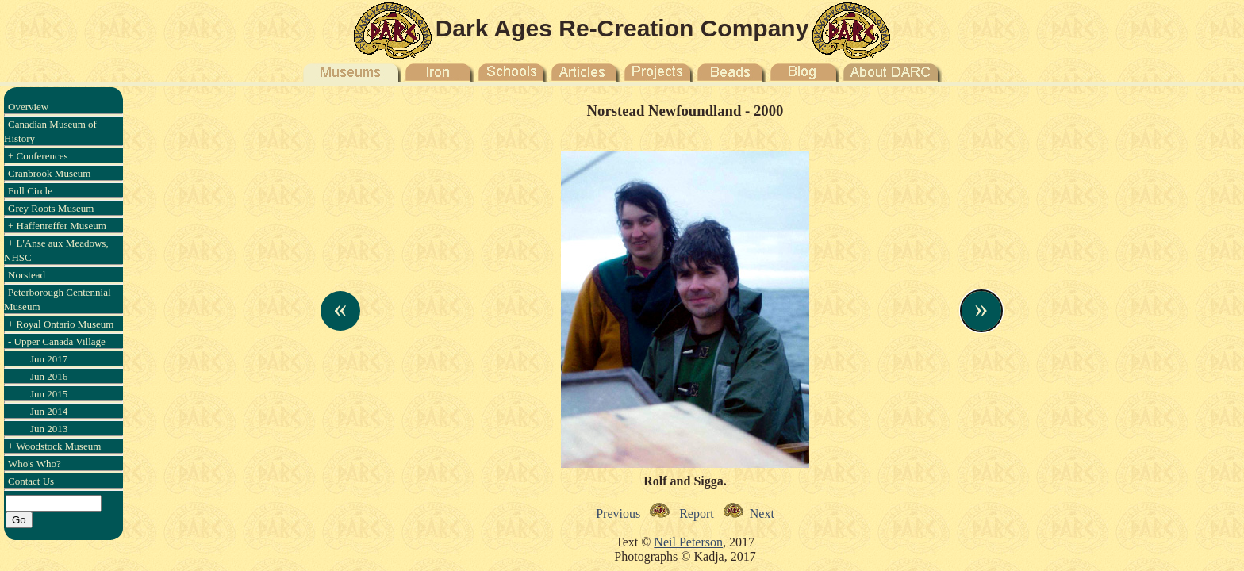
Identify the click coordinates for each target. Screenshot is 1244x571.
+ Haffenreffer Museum (57, 226)
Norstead (26, 275)
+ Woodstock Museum (54, 446)
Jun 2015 (48, 394)
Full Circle (30, 191)
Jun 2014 (48, 411)
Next (762, 513)
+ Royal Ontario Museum (60, 324)
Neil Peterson (688, 542)
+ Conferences (38, 156)
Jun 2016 (48, 376)
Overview (28, 107)
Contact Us (31, 481)
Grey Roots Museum (51, 208)
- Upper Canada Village (57, 341)
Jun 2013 (48, 429)
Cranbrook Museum (49, 173)
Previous (618, 513)
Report (696, 513)
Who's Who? (34, 463)
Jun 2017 (48, 359)
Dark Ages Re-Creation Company (622, 28)
